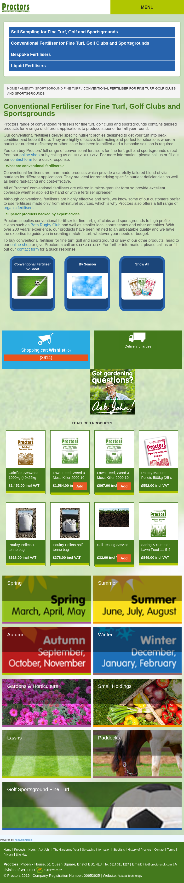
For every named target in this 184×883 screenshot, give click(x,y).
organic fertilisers (19, 207)
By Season (87, 264)
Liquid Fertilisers (28, 65)
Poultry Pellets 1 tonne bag (21, 547)
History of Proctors (139, 849)
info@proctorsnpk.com (157, 864)
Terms (171, 849)
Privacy (8, 854)
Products (19, 849)
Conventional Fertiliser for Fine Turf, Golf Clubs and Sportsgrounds (80, 43)
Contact (159, 849)
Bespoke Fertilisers (31, 54)
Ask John (44, 849)
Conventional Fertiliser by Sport (32, 266)
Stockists (119, 849)
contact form (21, 159)
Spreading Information (96, 849)
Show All (142, 264)
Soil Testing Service (112, 545)
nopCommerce (23, 839)
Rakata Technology (130, 875)
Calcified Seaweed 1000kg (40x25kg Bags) (23, 477)
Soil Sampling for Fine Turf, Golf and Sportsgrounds (64, 32)
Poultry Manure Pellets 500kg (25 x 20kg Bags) (156, 477)
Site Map (21, 854)
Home (7, 849)
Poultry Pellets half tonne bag (68, 547)
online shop (30, 155)
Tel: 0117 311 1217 (117, 864)
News (32, 849)
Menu (147, 7)
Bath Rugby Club (46, 225)
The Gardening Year (66, 849)
